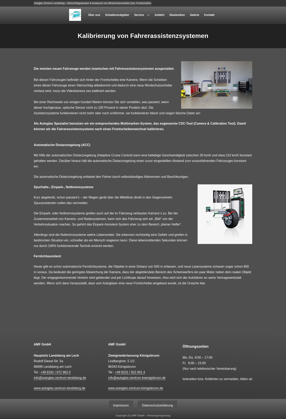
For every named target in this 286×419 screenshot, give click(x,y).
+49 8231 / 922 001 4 (130, 372)
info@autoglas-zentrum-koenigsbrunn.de (137, 377)
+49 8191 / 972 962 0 (56, 372)
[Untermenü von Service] (148, 15)
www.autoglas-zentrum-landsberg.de (59, 388)
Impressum (121, 405)
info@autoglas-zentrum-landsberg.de (60, 377)
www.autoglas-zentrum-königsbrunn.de (135, 388)
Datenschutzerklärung (157, 405)
